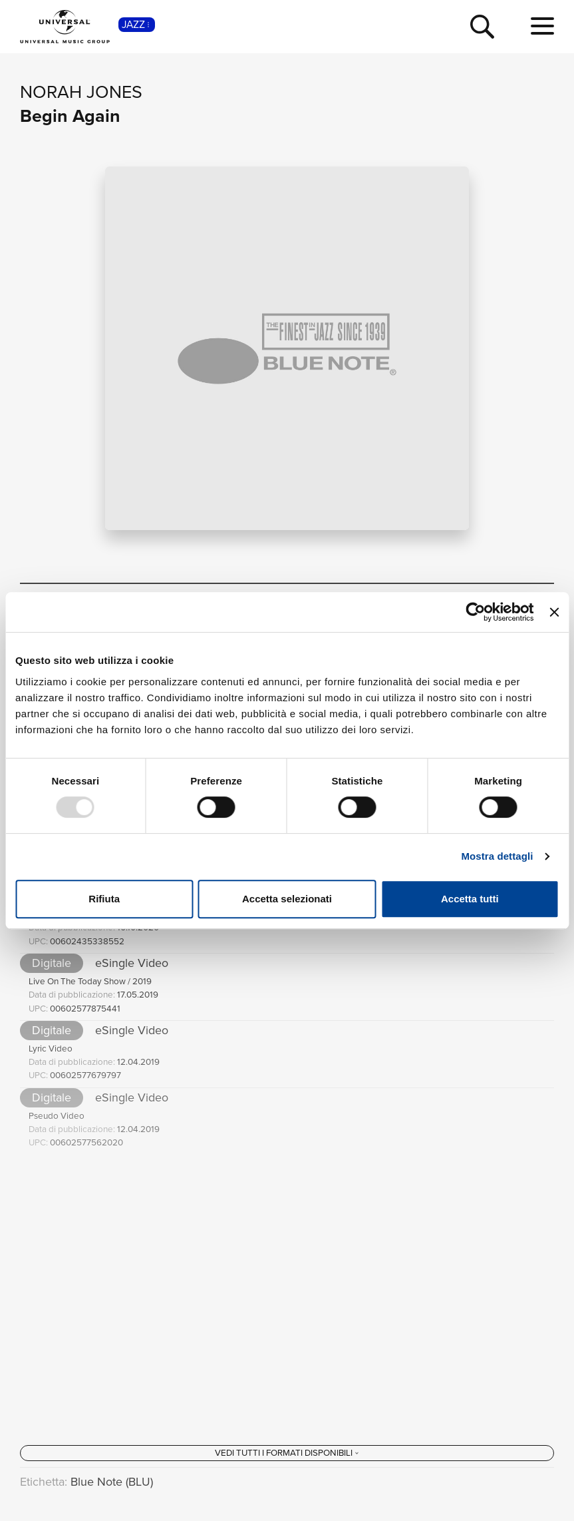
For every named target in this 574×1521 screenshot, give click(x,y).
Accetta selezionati (287, 898)
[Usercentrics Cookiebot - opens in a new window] (476, 612)
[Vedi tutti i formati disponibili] (287, 1453)
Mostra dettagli (497, 856)
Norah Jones (81, 92)
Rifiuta (104, 898)
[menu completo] (542, 26)
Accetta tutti (470, 898)
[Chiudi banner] (554, 612)
